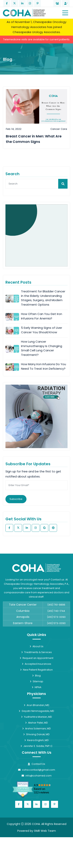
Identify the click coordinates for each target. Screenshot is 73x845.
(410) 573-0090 (56, 617)
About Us (36, 646)
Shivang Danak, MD (36, 734)
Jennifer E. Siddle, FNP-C (37, 746)
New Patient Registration (36, 669)
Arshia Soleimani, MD (36, 728)
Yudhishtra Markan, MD (36, 716)
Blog (36, 675)
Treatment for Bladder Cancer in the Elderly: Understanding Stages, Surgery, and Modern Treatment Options (43, 298)
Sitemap (36, 681)
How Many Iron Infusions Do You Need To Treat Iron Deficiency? (43, 366)
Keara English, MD (37, 740)
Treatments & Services (36, 652)
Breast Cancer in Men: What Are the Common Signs (34, 139)
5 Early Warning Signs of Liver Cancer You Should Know (41, 330)
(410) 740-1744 (56, 611)
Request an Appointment (36, 658)
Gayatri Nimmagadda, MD (36, 711)
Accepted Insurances (36, 664)
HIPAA (36, 687)
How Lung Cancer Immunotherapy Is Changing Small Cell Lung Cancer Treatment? (41, 348)
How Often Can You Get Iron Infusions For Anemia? (41, 316)
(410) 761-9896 (56, 604)
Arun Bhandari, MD (36, 705)
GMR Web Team (45, 831)
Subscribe (16, 499)
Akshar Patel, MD (36, 722)
